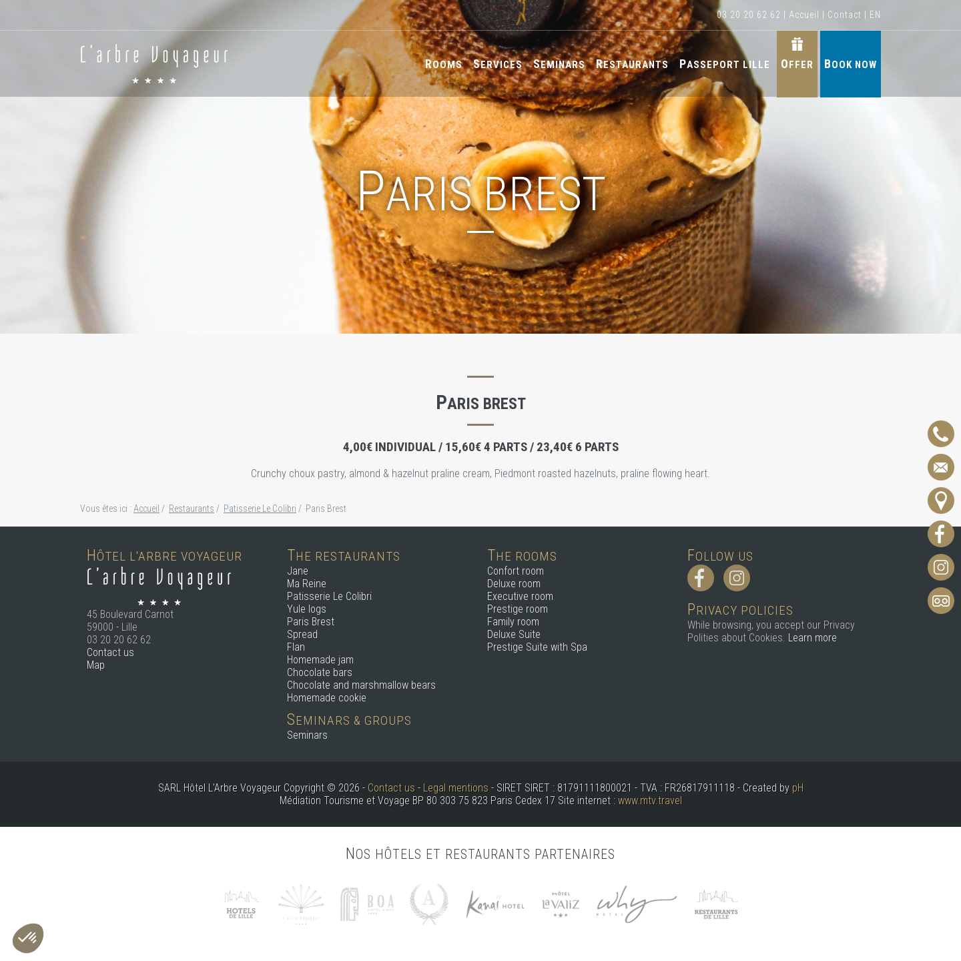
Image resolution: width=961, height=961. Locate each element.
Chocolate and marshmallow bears (361, 685)
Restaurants (632, 64)
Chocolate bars (319, 672)
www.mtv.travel (650, 800)
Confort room (515, 571)
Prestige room (517, 609)
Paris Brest (310, 621)
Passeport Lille (724, 64)
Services (498, 64)
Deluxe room (514, 583)
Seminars (559, 64)
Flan (296, 647)
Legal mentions (456, 787)
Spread (302, 634)
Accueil (804, 14)
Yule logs (306, 609)
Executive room (520, 596)
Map (96, 665)
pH (798, 787)
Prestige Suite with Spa (537, 647)
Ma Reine (306, 583)
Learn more (812, 637)
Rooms (443, 64)
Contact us (110, 652)
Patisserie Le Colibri (329, 596)
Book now (850, 64)
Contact (845, 14)
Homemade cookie (326, 697)
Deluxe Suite (514, 634)
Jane (297, 571)
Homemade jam (320, 659)
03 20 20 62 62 (749, 14)
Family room (513, 621)
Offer (797, 64)
